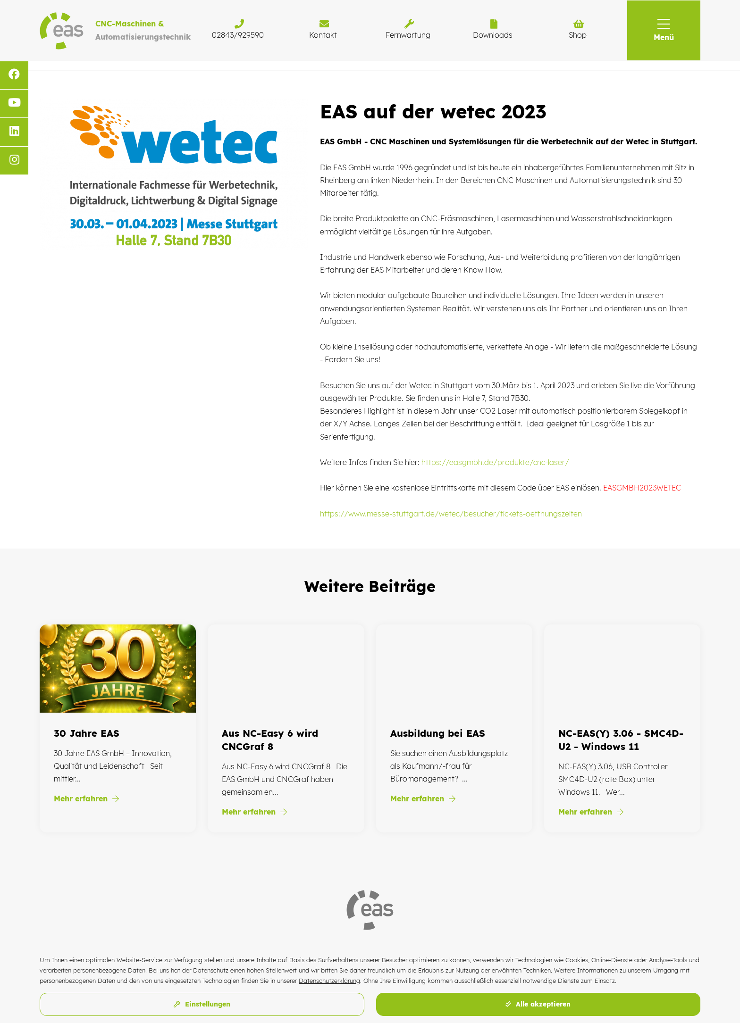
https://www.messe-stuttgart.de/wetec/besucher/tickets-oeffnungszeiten (451, 513)
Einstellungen (202, 1004)
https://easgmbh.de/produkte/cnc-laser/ (495, 462)
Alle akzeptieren (538, 1004)
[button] (663, 30)
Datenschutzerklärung (329, 980)
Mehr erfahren (86, 798)
